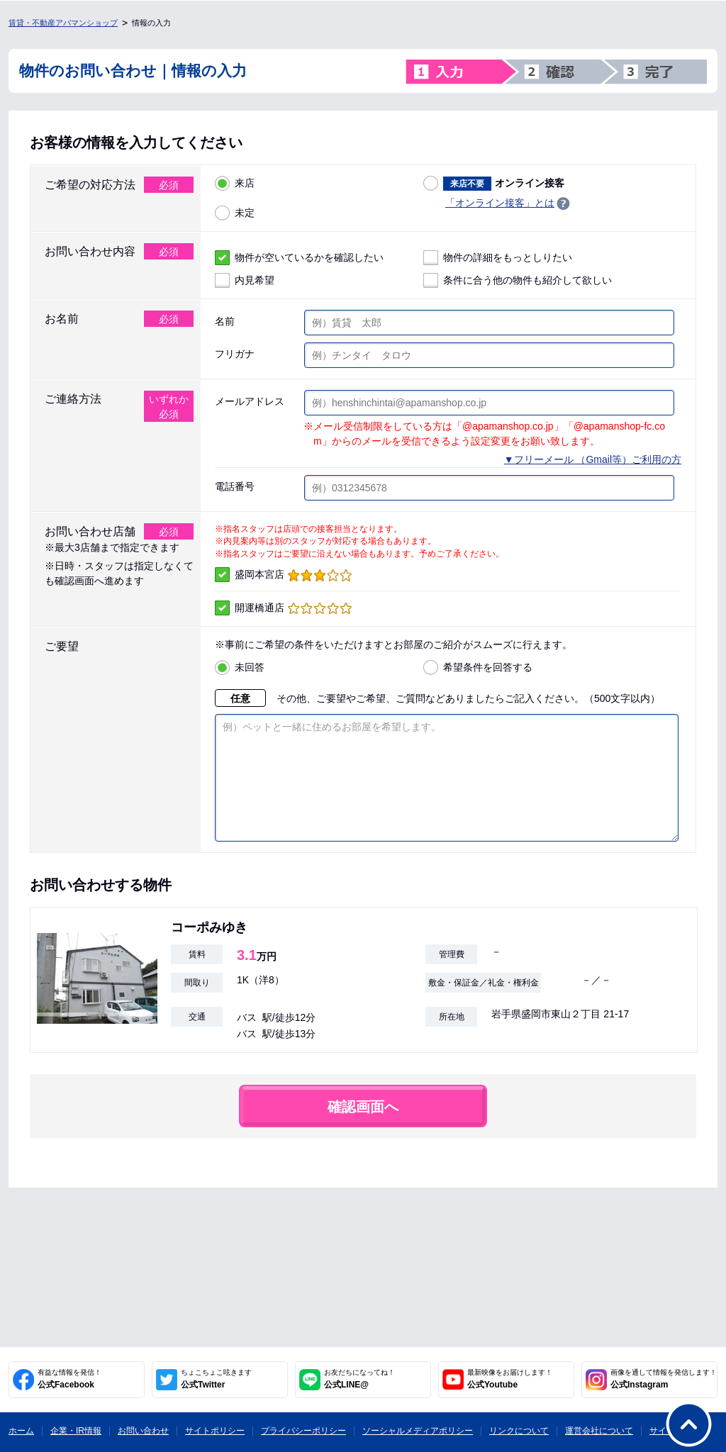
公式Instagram (663, 1379)
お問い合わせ (143, 1431)
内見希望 (244, 280)
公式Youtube (509, 1379)
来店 (235, 183)
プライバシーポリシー (303, 1431)
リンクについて (519, 1431)
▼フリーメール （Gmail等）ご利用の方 (592, 459)
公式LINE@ (359, 1379)
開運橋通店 (283, 608)
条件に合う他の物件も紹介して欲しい (517, 280)
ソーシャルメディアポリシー (417, 1431)
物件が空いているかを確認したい (299, 257)
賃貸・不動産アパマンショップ (63, 22)
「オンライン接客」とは (499, 202)
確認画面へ (363, 1128)
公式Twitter (216, 1379)
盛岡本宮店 (283, 574)
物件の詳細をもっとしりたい (497, 257)
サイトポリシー (215, 1431)
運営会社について (599, 1431)
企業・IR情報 (75, 1431)
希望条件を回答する (477, 667)
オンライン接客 (493, 183)
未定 (235, 213)
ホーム (21, 1431)
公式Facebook (69, 1379)
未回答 (239, 667)
